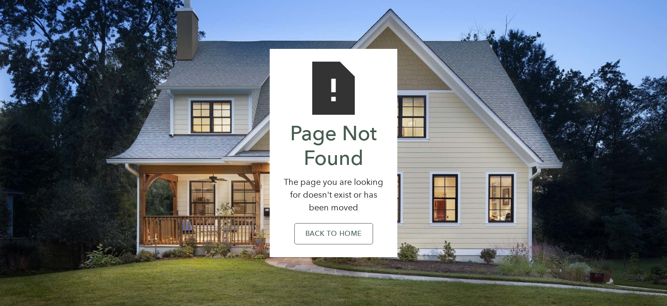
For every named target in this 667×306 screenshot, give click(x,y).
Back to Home (333, 234)
